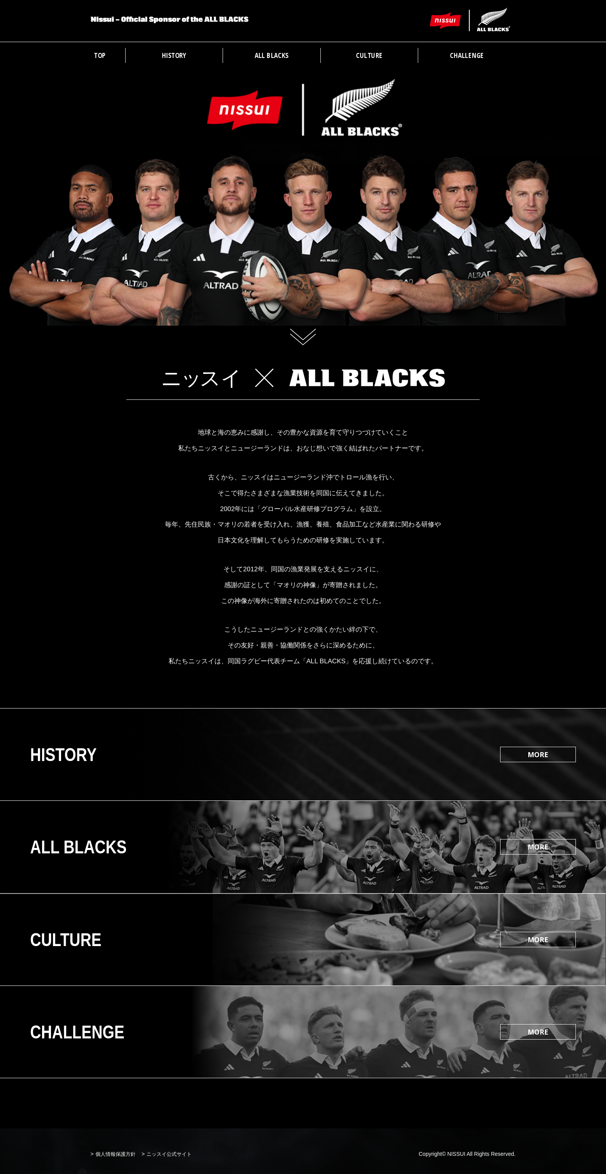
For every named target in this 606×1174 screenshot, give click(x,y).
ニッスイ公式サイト (169, 1154)
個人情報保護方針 (115, 1154)
